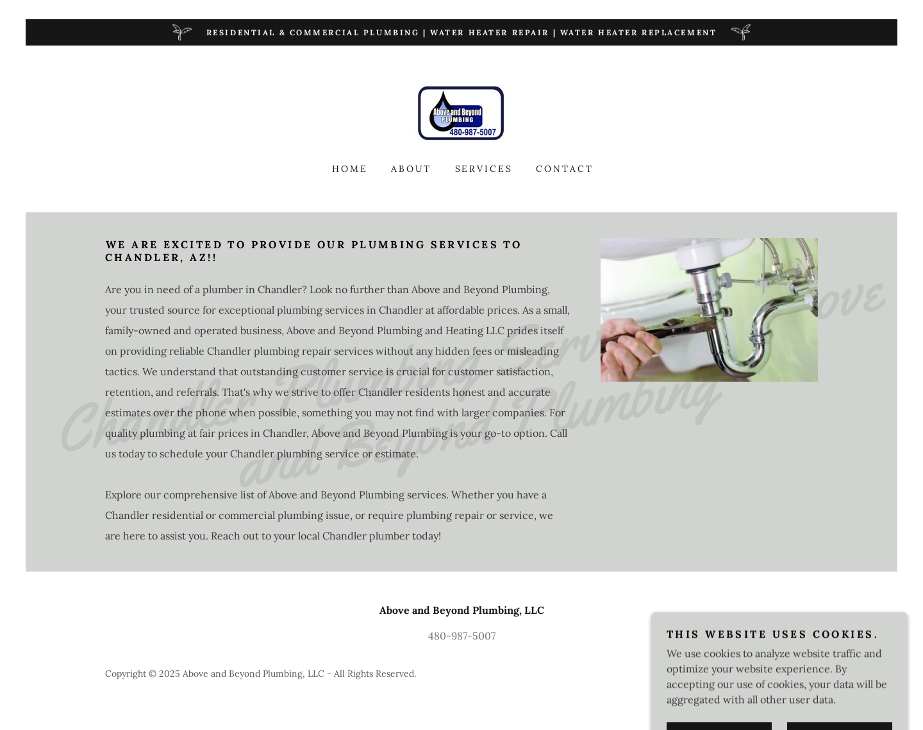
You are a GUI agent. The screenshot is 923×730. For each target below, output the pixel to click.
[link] (461, 112)
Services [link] (484, 168)
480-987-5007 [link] (461, 635)
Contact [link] (565, 168)
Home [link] (350, 168)
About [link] (411, 168)
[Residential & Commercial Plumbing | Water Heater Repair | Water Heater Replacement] (461, 32)
